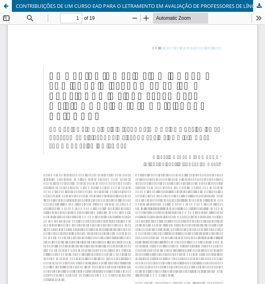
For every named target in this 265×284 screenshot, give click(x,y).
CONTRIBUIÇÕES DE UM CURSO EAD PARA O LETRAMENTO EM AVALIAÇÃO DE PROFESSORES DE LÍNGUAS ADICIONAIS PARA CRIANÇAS (140, 5)
